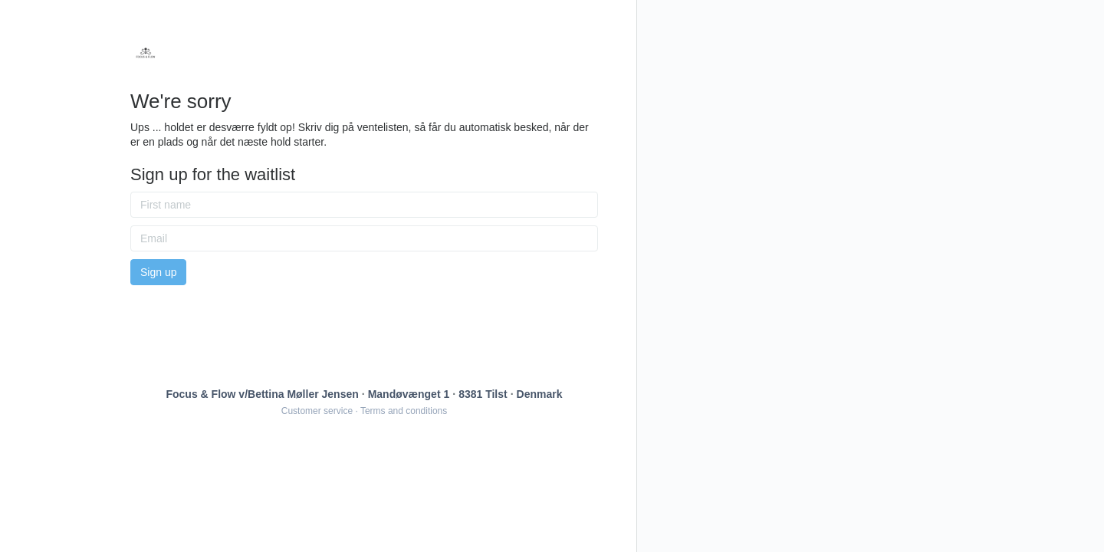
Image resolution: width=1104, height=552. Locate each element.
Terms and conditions (403, 411)
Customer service (317, 411)
